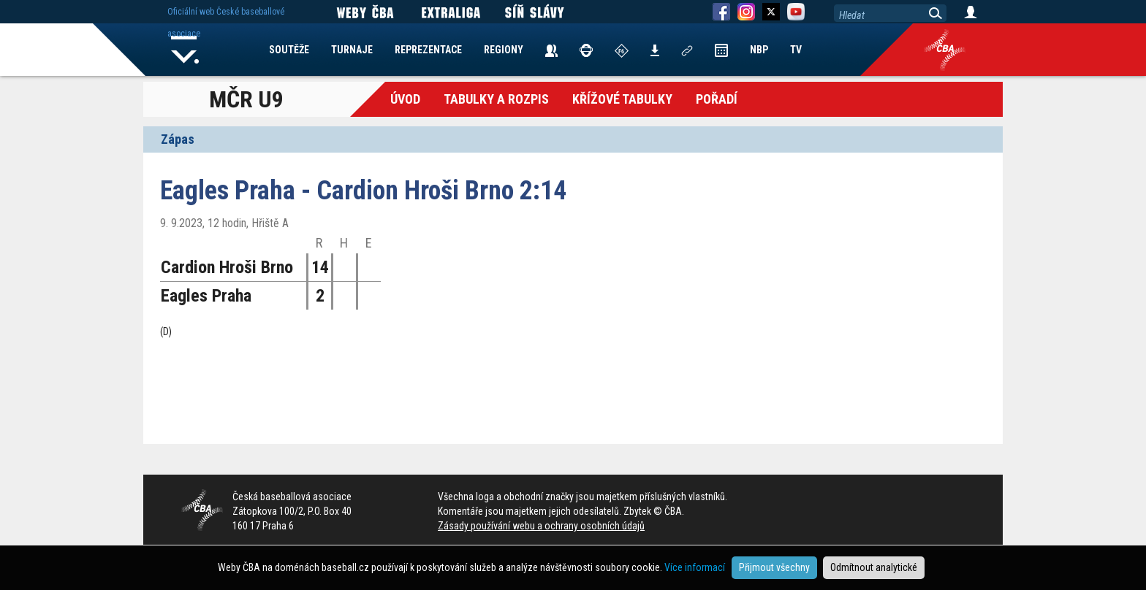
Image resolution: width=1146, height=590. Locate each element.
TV (796, 49)
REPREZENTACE (428, 49)
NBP (759, 49)
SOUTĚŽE (289, 49)
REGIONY (503, 49)
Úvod (405, 99)
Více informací (694, 567)
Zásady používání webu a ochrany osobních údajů (541, 526)
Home (185, 49)
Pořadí (716, 99)
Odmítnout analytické (873, 567)
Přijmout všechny (774, 567)
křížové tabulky (622, 99)
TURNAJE (352, 49)
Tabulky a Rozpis (496, 99)
